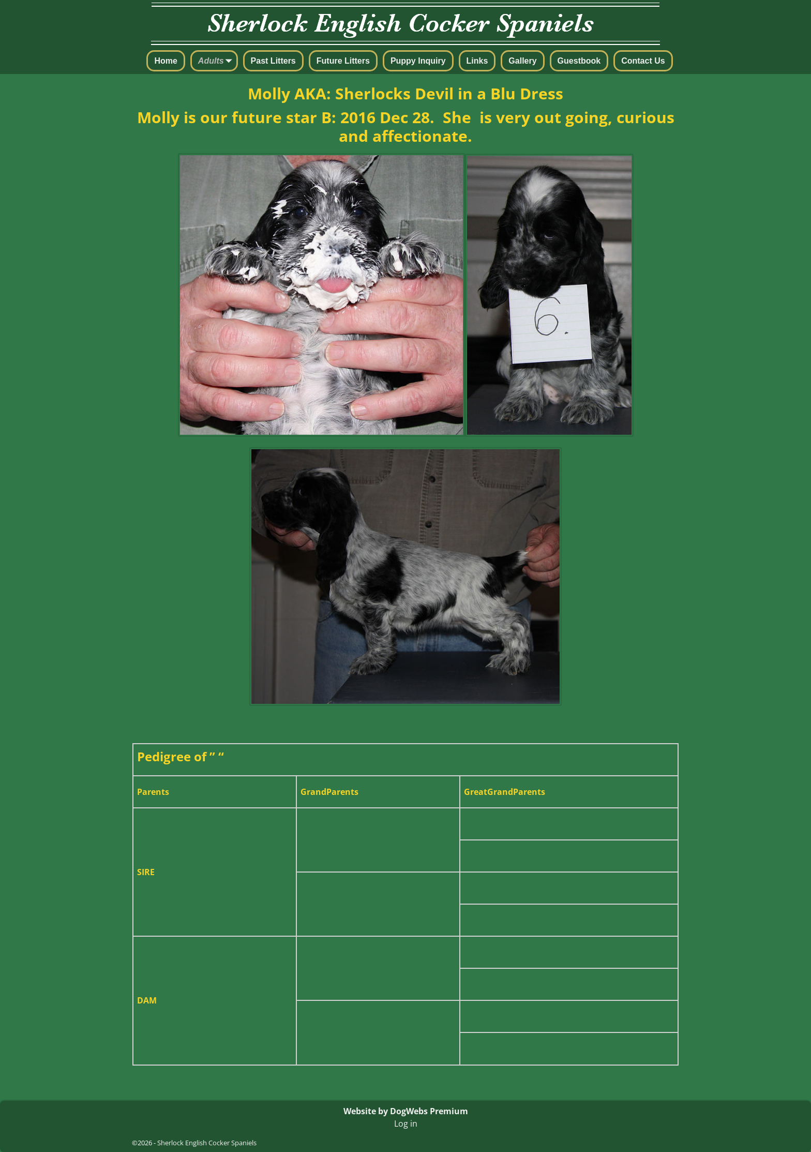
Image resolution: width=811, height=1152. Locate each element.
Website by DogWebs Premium (405, 1111)
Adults (217, 61)
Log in (405, 1123)
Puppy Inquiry (418, 60)
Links (477, 60)
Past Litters (273, 60)
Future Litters (343, 60)
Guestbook (579, 60)
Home (165, 60)
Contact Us (643, 60)
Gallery (522, 60)
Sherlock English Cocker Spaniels (207, 1142)
